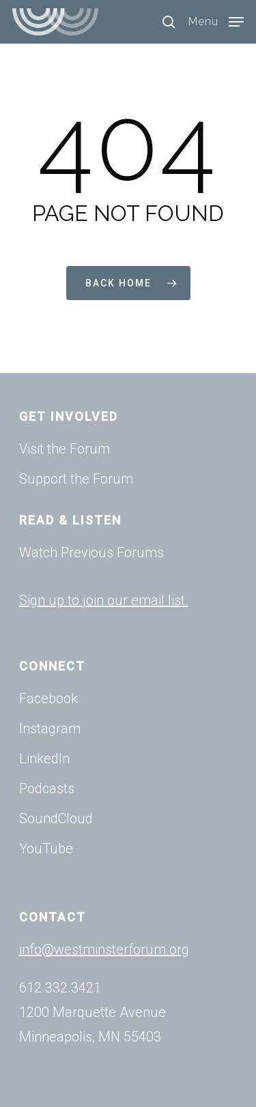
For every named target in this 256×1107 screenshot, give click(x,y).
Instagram (50, 728)
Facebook (48, 698)
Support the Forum (76, 479)
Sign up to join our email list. (103, 600)
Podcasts (46, 788)
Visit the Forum (64, 449)
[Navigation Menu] (216, 21)
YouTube (46, 848)
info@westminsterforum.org (104, 949)
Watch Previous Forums (91, 552)
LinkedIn (44, 758)
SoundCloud (56, 818)
